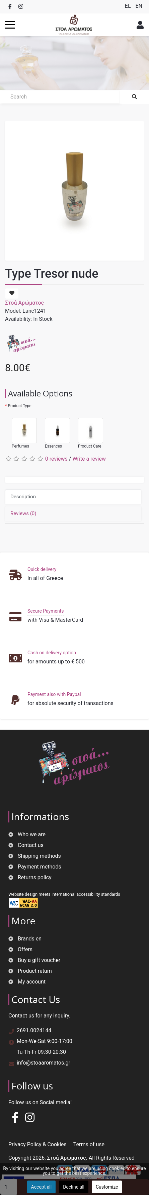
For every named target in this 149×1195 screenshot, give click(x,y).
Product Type (19, 405)
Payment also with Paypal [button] (54, 694)
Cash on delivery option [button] (51, 652)
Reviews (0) (23, 513)
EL (128, 6)
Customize (107, 1187)
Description (23, 497)
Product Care (87, 430)
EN (138, 6)
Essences (54, 430)
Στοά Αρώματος (24, 303)
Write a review (89, 459)
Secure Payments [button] (45, 611)
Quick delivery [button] (41, 569)
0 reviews (56, 459)
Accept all (41, 1187)
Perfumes (21, 430)
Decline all (73, 1187)
